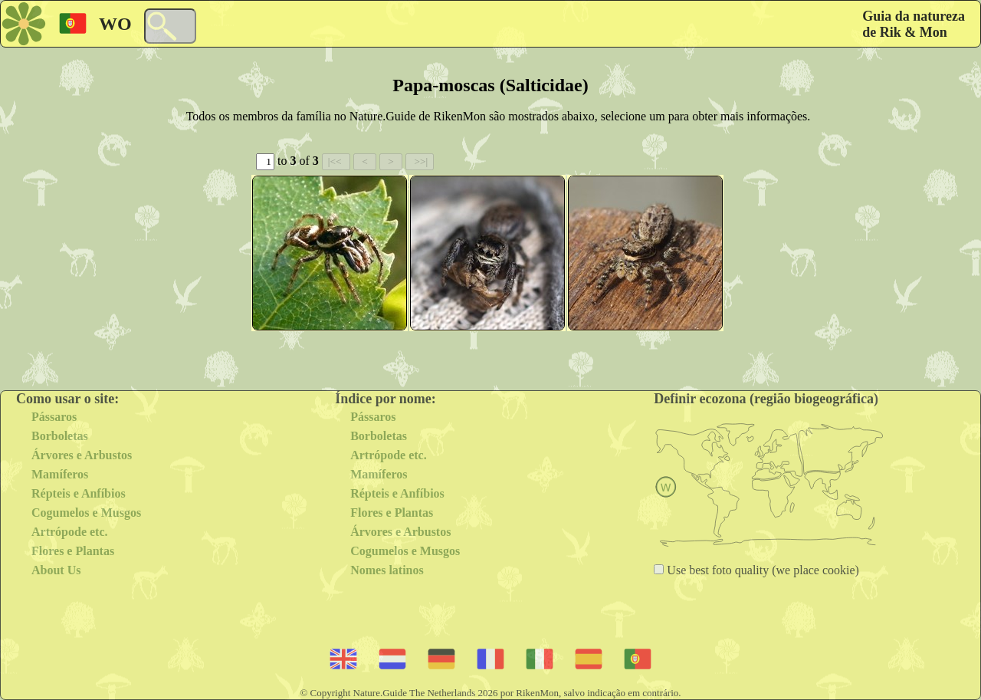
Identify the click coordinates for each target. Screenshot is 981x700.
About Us (55, 570)
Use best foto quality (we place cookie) (761, 570)
